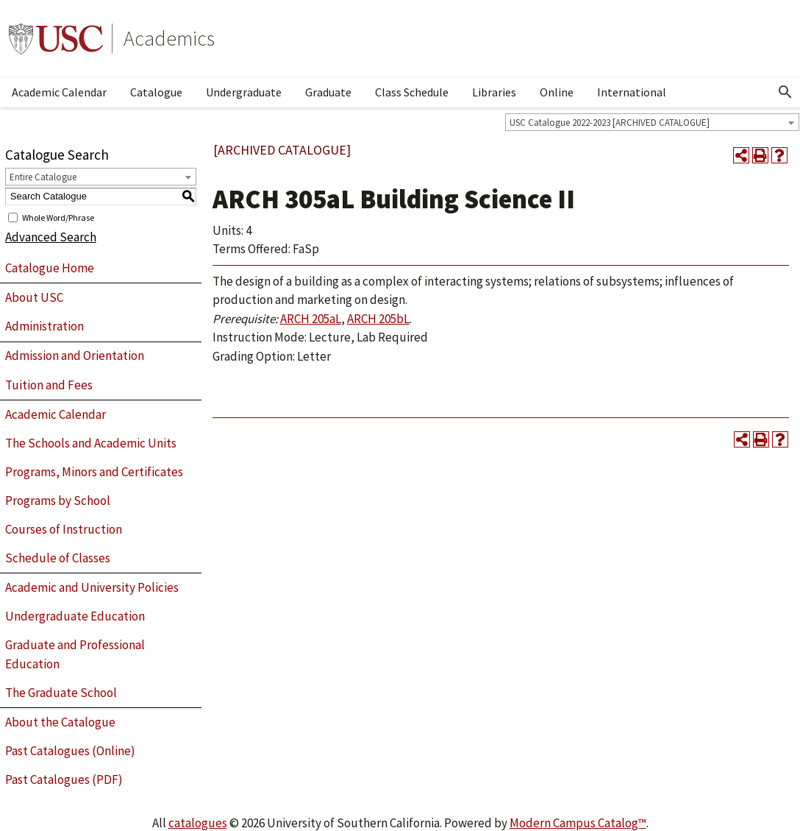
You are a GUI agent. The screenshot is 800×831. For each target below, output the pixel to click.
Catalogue (156, 92)
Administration (44, 326)
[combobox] (652, 122)
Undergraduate (244, 92)
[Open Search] (785, 92)
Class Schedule (412, 92)
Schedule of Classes (57, 558)
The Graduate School (61, 693)
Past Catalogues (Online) (70, 751)
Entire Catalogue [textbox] (43, 177)
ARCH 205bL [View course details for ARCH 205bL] (378, 319)
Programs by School (57, 500)
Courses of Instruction (63, 529)
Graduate (328, 92)
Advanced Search (50, 237)
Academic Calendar (59, 92)
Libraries (494, 92)
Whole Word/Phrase (58, 216)
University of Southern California (56, 38)
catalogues (197, 823)
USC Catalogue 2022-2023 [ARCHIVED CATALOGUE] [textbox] (610, 122)
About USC (34, 297)
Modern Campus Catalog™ (578, 823)
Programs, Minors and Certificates (94, 472)
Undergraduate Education (75, 616)
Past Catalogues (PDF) (64, 779)
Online (557, 92)
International (631, 92)
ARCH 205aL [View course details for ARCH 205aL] (310, 319)
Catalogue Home (49, 268)
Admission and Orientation (74, 355)
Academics (169, 38)
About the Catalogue (60, 722)
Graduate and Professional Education (75, 654)
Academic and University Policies (92, 587)
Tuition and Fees (49, 385)
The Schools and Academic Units (90, 443)
